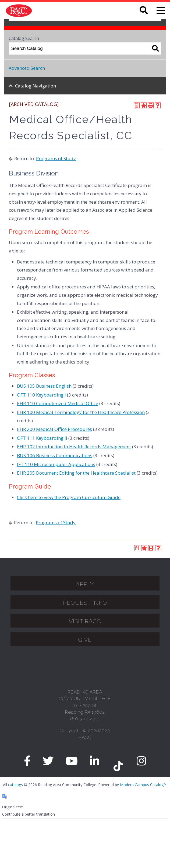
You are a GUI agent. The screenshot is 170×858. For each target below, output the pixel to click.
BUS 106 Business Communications (54, 455)
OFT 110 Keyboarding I (41, 395)
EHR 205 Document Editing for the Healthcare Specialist (76, 473)
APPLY (85, 584)
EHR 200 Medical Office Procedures (54, 429)
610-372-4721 (85, 718)
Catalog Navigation (35, 86)
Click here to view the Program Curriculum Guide (69, 497)
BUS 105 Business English (44, 386)
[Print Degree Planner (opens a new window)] (137, 105)
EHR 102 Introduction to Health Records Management (74, 446)
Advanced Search (27, 68)
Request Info (85, 602)
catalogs (15, 784)
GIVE (85, 639)
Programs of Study (56, 158)
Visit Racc (85, 621)
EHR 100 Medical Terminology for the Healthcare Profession (81, 412)
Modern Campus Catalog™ (143, 784)
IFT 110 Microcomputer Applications (56, 464)
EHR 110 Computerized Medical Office (57, 403)
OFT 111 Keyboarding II (42, 438)
